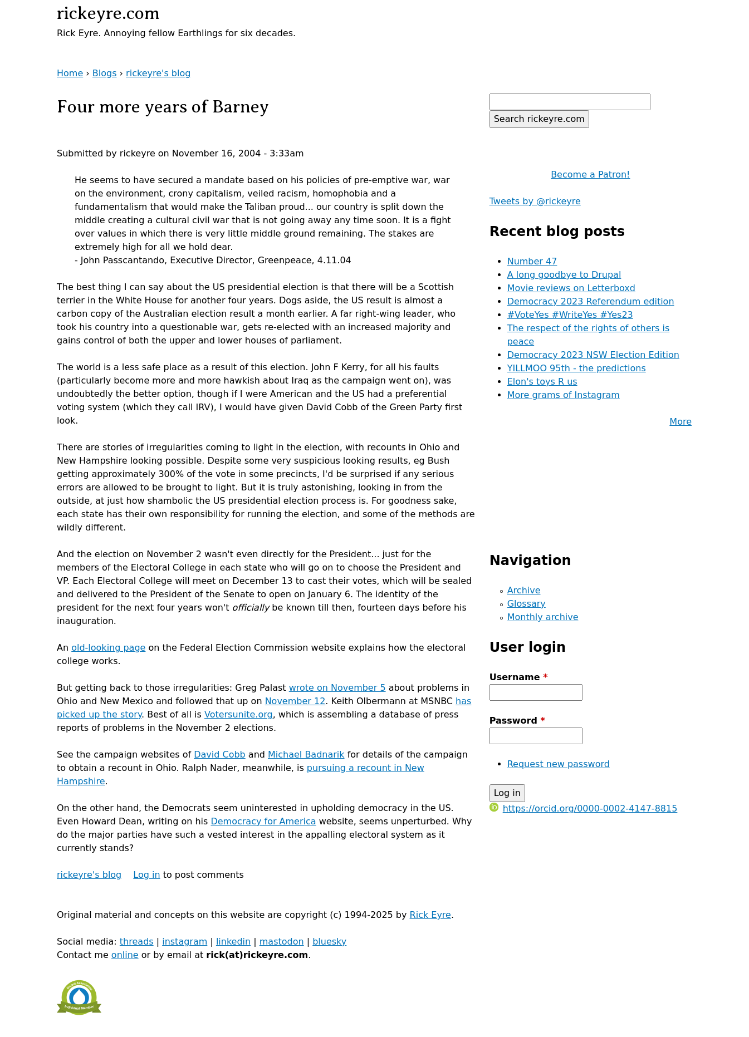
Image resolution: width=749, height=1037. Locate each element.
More (680, 421)
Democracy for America (263, 821)
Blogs (104, 73)
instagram (184, 941)
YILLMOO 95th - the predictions (576, 368)
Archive (524, 590)
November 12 (295, 701)
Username (518, 677)
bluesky (329, 941)
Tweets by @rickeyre (535, 201)
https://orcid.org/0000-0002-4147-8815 (583, 808)
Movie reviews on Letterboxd (571, 288)
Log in (146, 874)
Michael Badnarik (306, 754)
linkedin (233, 941)
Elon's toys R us (542, 381)
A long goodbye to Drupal (564, 274)
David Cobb (220, 754)
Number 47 (532, 261)
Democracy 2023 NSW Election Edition (593, 355)
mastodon (282, 941)
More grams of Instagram (563, 395)
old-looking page (108, 647)
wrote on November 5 (337, 687)
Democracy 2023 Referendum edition (590, 301)
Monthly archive (543, 617)
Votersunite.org (238, 714)
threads (137, 941)
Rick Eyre (430, 915)
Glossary (526, 603)
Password (517, 720)
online (125, 955)
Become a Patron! (590, 174)
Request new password (558, 764)
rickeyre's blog (158, 73)
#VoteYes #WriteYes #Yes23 (570, 314)
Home (70, 73)
